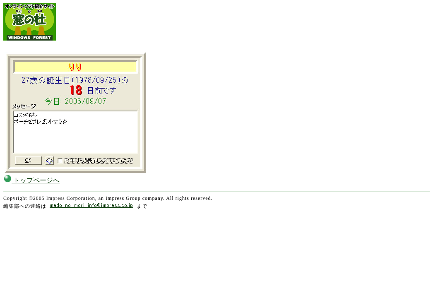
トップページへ (31, 180)
